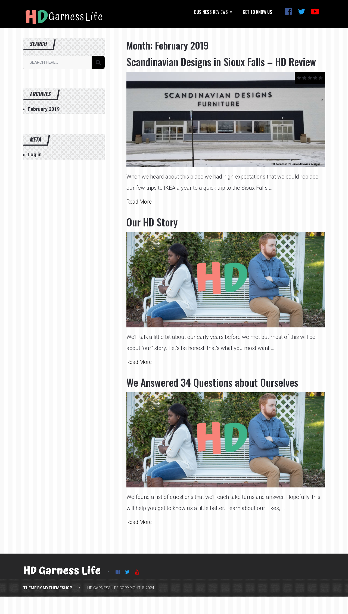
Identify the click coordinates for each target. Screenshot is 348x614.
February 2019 (44, 109)
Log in (35, 154)
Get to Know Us (257, 12)
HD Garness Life (62, 585)
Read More (139, 215)
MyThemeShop (57, 602)
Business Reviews (211, 12)
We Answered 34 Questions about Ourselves (218, 396)
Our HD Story (153, 236)
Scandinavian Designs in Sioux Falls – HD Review (212, 68)
